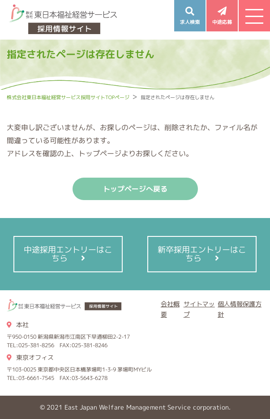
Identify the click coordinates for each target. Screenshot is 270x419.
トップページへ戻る (135, 189)
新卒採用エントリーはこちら (202, 254)
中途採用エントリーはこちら (68, 254)
